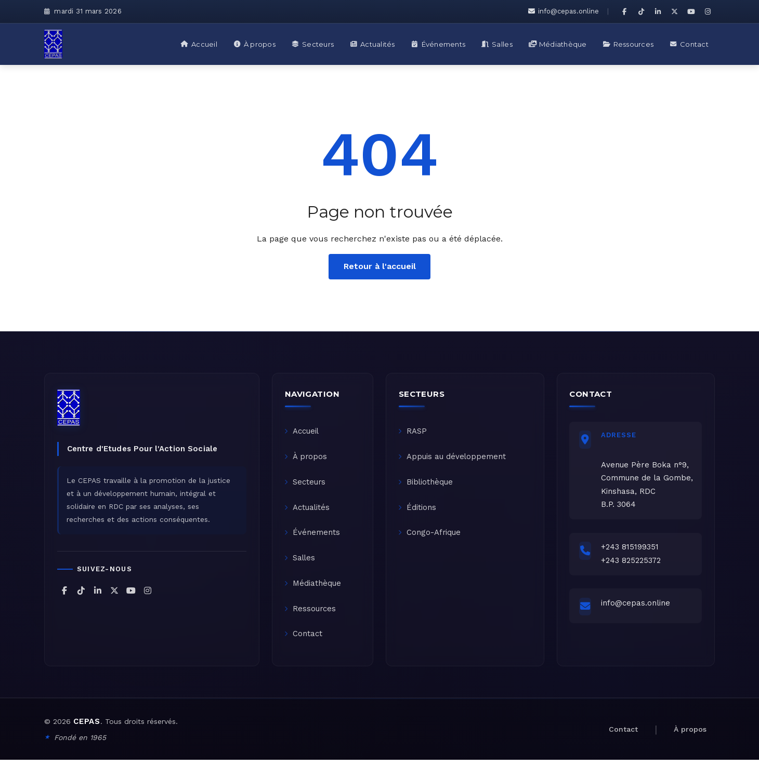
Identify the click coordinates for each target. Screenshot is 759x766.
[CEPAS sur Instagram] (707, 11)
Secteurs (305, 484)
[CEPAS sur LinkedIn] (657, 11)
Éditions (418, 510)
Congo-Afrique (430, 536)
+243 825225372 (632, 562)
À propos (306, 458)
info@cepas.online (563, 11)
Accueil (302, 432)
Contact (304, 639)
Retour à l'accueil (380, 266)
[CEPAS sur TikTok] (641, 11)
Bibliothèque (426, 484)
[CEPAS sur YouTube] (691, 11)
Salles (301, 562)
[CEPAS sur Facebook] (624, 11)
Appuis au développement (453, 458)
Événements (313, 536)
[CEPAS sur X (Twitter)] (674, 11)
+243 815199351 (631, 549)
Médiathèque (313, 588)
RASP (413, 432)
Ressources (311, 614)
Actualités (308, 510)
